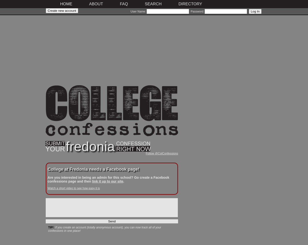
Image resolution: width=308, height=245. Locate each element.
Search (153, 4)
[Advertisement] (112, 51)
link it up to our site (107, 181)
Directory (190, 4)
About (96, 4)
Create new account (62, 10)
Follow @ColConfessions (162, 153)
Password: (197, 11)
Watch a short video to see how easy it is (74, 188)
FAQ (124, 4)
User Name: (138, 11)
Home (66, 4)
